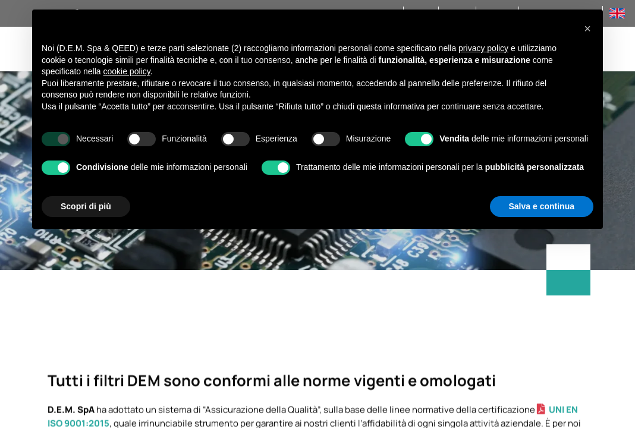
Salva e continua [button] (541, 206)
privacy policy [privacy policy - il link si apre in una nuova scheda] (483, 48)
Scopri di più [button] (86, 206)
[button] (587, 28)
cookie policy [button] (126, 71)
